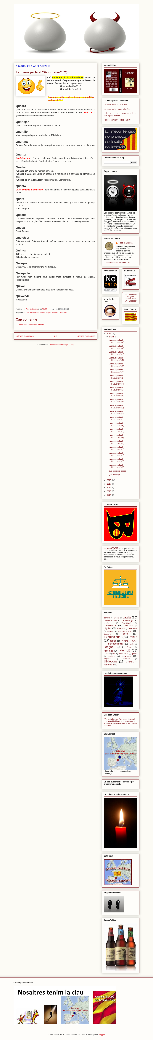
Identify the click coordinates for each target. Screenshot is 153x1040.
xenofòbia (109, 664)
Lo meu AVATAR (111, 548)
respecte (126, 656)
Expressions (34, 313)
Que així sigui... (115, 475)
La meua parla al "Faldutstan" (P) (116, 383)
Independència (115, 643)
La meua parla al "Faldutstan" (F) (116, 436)
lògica (129, 647)
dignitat (107, 628)
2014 (109, 495)
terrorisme (126, 659)
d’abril (112, 337)
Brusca (116, 618)
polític (106, 653)
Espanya (107, 634)
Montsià (55, 313)
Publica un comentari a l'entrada (31, 324)
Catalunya (128, 620)
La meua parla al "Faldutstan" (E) (116, 442)
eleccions (110, 631)
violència (129, 662)
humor (134, 641)
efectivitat (133, 628)
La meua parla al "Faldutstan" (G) (116, 430)
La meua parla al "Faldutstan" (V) (116, 347)
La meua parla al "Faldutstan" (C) (116, 454)
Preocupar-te (123, 654)
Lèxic (131, 644)
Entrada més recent (25, 336)
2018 (109, 480)
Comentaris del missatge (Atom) (61, 345)
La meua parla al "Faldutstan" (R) (116, 371)
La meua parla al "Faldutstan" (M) (116, 400)
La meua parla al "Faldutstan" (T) (116, 359)
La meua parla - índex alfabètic (117, 109)
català (26, 313)
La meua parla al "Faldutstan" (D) (116, 448)
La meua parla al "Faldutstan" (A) (116, 466)
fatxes (113, 641)
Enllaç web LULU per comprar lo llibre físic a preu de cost (120, 114)
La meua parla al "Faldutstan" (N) (116, 395)
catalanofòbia (110, 620)
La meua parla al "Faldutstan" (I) (116, 418)
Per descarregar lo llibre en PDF (117, 120)
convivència (110, 625)
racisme (112, 656)
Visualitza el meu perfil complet (117, 262)
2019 (109, 333)
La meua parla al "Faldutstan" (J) (116, 412)
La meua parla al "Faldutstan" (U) (116, 353)
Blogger (102, 1035)
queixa (134, 653)
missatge (108, 651)
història (125, 641)
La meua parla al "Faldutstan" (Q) (116, 377)
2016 (109, 487)
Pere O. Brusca (125, 243)
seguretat (107, 659)
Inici (55, 336)
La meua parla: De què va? (115, 105)
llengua (48, 313)
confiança (108, 623)
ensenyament (125, 631)
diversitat (121, 628)
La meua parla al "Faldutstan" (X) (116, 341)
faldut (42, 313)
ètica (125, 634)
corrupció (129, 626)
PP (113, 653)
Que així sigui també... (118, 471)
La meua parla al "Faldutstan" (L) (116, 406)
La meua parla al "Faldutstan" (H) (116, 424)
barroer (107, 618)
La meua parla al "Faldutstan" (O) (116, 388)
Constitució (126, 623)
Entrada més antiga (86, 336)
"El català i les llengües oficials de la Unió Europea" (131, 297)
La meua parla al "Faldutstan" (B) (116, 460)
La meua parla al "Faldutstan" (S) (116, 365)
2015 (109, 491)
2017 (109, 484)
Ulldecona (63, 313)
